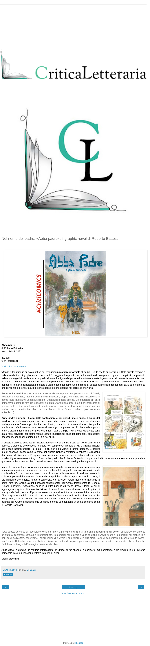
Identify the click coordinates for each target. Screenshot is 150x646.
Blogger (79, 643)
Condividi (8, 575)
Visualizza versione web (73, 593)
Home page (73, 587)
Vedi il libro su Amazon (14, 366)
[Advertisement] (73, 26)
